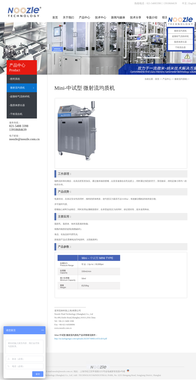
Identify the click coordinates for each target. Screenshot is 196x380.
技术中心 (100, 17)
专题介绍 (151, 17)
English (192, 3)
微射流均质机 (180, 79)
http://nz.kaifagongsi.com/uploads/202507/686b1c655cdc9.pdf (80, 338)
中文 (184, 3)
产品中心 (84, 17)
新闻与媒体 (118, 17)
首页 (55, 17)
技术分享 (135, 17)
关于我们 (68, 17)
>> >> (176, 79)
